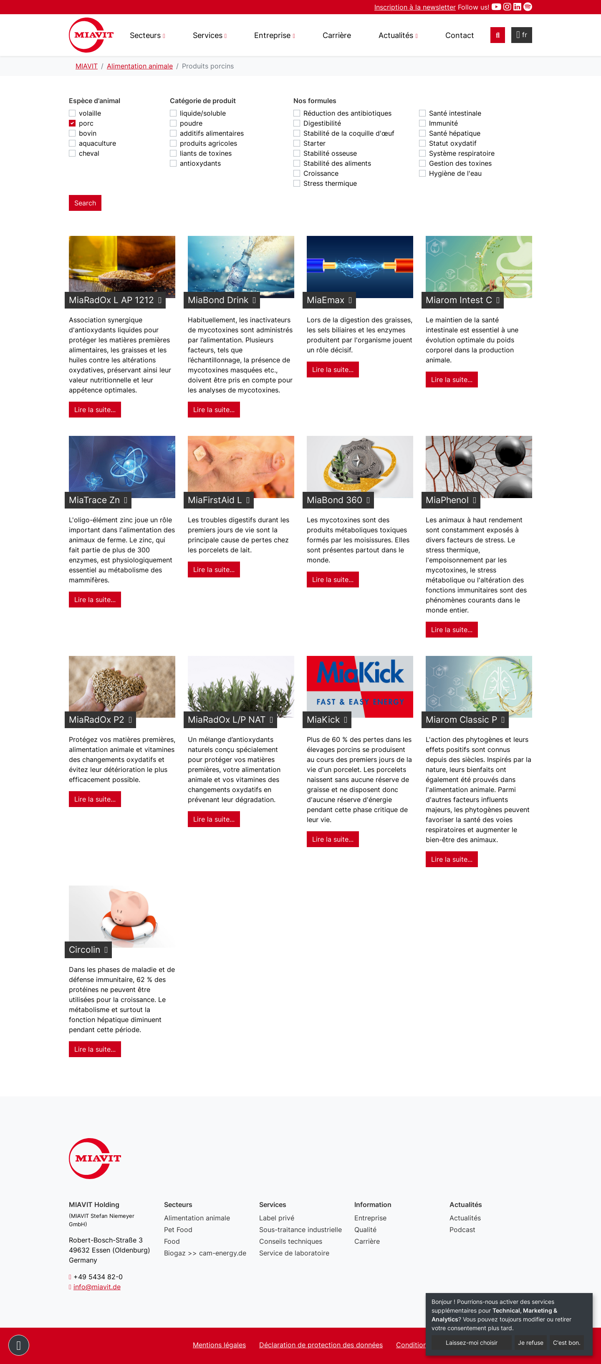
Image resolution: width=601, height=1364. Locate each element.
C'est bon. (567, 1342)
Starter (314, 143)
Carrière (337, 35)
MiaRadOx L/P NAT (226, 719)
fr (521, 34)
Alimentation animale (197, 1218)
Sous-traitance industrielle (300, 1229)
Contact (459, 35)
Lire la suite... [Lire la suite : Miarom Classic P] (451, 859)
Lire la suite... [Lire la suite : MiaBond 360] (333, 579)
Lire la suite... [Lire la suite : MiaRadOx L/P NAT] (214, 819)
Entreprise (370, 1218)
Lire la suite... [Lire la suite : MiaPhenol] (451, 629)
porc (86, 123)
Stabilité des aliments (337, 163)
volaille (90, 113)
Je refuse (530, 1342)
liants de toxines (206, 153)
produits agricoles (208, 143)
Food (172, 1241)
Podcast (462, 1229)
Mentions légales (219, 1345)
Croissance (320, 173)
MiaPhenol (447, 500)
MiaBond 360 (334, 500)
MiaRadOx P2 (96, 719)
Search (85, 203)
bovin (87, 133)
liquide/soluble (203, 113)
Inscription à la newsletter (415, 7)
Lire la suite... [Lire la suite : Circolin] (95, 1049)
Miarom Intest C (459, 300)
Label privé (276, 1218)
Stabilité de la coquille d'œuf (348, 133)
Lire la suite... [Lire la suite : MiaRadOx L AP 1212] (95, 409)
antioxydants (200, 163)
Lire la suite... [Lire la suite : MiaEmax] (333, 369)
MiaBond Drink (218, 300)
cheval (89, 153)
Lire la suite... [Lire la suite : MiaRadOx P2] (95, 799)
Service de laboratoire (294, 1253)
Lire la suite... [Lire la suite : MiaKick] (333, 839)
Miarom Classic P (461, 719)
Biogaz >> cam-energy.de (205, 1253)
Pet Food (178, 1229)
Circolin (84, 949)
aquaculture (97, 143)
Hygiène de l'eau (455, 173)
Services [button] (207, 35)
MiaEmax (325, 300)
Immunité (443, 123)
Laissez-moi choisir (471, 1342)
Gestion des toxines (460, 163)
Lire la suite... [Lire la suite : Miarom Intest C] (451, 379)
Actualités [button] (396, 35)
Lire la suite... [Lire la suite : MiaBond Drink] (214, 409)
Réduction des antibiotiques (347, 113)
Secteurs (145, 35)
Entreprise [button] (272, 35)
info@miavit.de (97, 1287)
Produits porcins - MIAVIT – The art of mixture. (91, 35)
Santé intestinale (455, 113)
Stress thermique (330, 183)
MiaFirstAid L (215, 500)
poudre (191, 123)
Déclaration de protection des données (321, 1345)
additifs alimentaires (212, 133)
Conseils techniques (290, 1241)
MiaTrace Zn (94, 500)
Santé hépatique (454, 133)
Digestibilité (322, 123)
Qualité (365, 1229)
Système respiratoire (462, 153)
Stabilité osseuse (330, 153)
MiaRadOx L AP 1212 (111, 300)
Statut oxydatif (453, 143)
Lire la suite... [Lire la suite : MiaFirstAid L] (214, 569)
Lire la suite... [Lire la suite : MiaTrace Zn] (95, 599)
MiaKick (323, 719)
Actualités (465, 1218)
